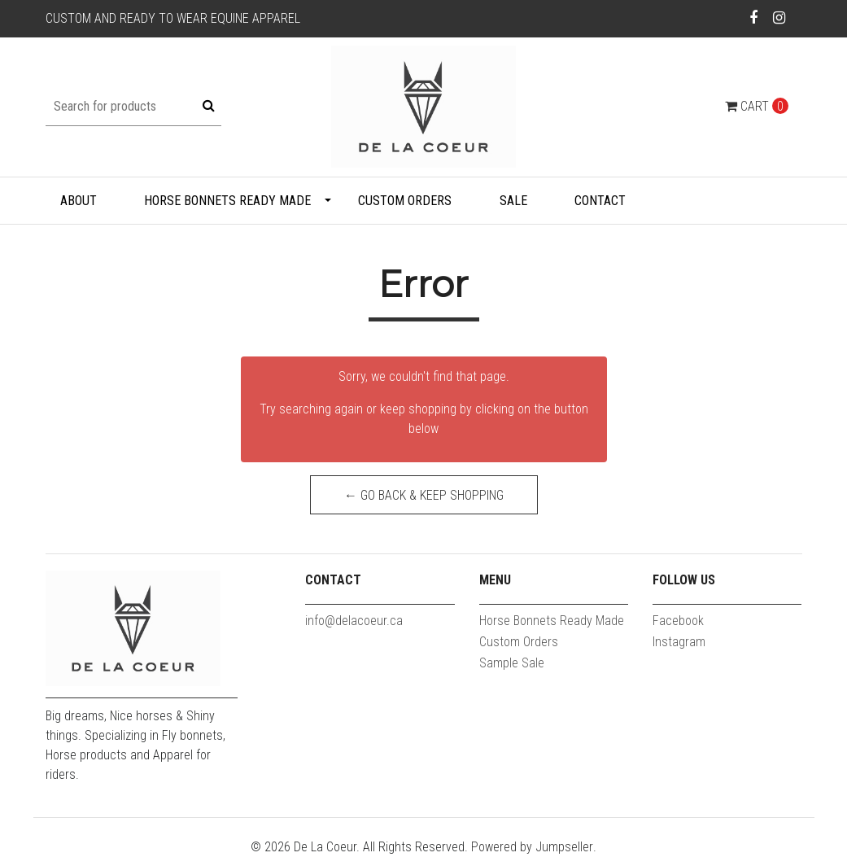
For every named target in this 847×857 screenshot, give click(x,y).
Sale (513, 200)
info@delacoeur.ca (354, 620)
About (78, 200)
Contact (600, 200)
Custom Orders (405, 200)
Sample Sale (511, 663)
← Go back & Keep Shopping (424, 495)
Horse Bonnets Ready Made (227, 200)
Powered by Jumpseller (532, 847)
